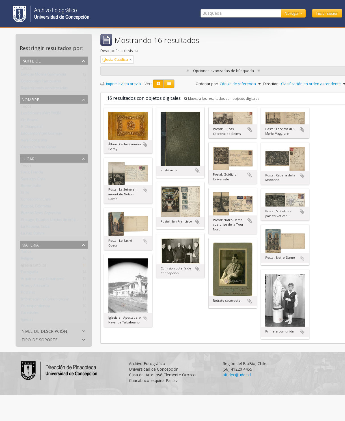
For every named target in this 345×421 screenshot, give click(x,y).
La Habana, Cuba (35, 227)
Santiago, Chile (33, 180)
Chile (25, 193)
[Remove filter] (131, 59)
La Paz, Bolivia (32, 234)
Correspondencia (35, 307)
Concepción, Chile (36, 200)
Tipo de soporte (39, 339)
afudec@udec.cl (237, 374)
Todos (26, 68)
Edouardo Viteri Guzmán (41, 134)
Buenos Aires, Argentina (41, 214)
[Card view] (158, 83)
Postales (28, 293)
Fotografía (29, 273)
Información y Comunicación (45, 300)
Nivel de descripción (44, 330)
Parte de (31, 60)
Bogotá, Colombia (36, 207)
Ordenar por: (207, 83)
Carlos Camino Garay (38, 148)
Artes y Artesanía (35, 286)
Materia (30, 244)
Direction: (271, 83)
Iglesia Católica (33, 266)
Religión (27, 259)
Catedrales (30, 313)
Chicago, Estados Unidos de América (51, 220)
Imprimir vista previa (120, 83)
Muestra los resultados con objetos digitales (221, 98)
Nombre (30, 99)
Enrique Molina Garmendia (43, 75)
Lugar (27, 158)
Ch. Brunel (29, 121)
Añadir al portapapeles (145, 145)
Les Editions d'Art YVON (41, 114)
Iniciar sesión (327, 13)
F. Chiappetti (31, 127)
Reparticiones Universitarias (44, 89)
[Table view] (168, 83)
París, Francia (32, 173)
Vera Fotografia (34, 141)
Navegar (291, 13)
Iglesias (27, 320)
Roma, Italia (31, 186)
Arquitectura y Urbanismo (42, 279)
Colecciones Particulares (41, 82)
